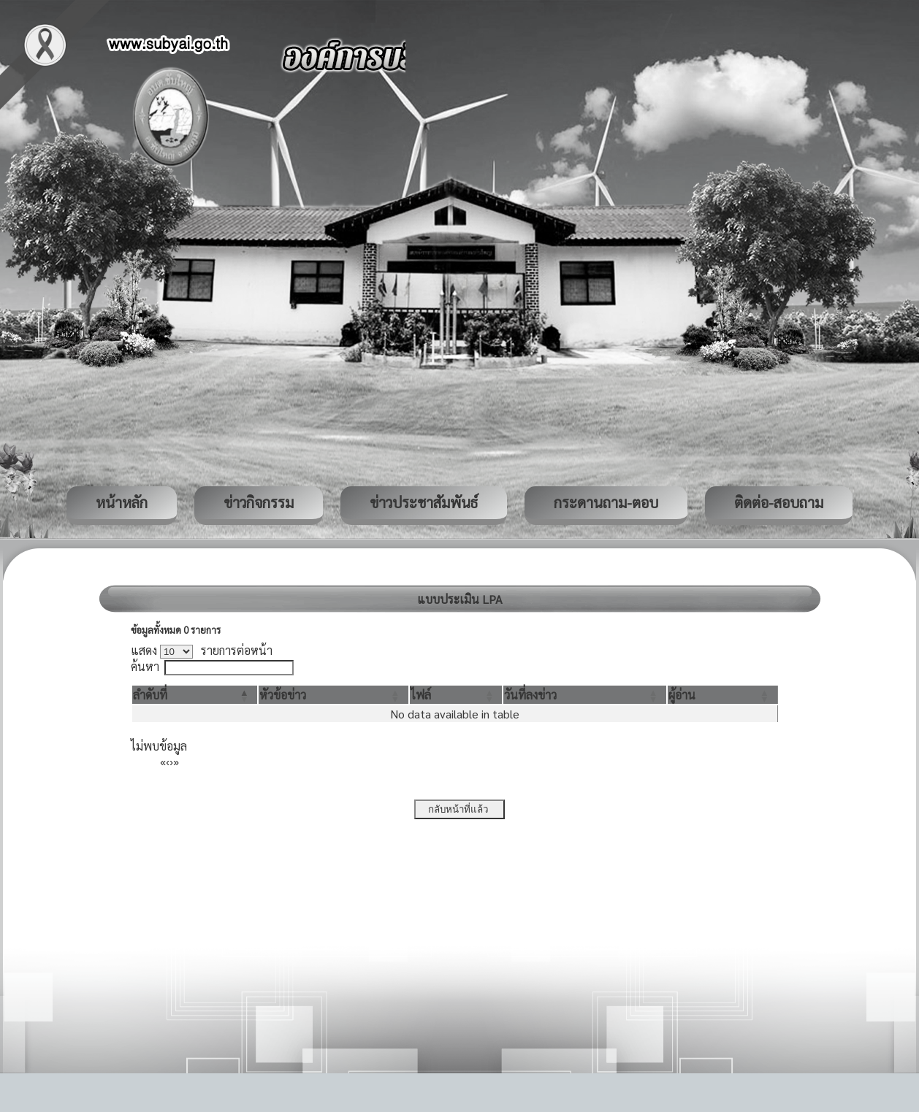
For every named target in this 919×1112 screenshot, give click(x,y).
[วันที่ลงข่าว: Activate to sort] (584, 695)
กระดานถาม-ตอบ (606, 502)
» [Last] (176, 761)
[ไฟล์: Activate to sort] (456, 695)
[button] (150, 694)
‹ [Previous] (167, 761)
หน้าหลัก (122, 502)
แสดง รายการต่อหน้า (201, 650)
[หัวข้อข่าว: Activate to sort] (333, 695)
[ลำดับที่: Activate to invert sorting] (194, 695)
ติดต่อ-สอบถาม (778, 502)
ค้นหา (145, 666)
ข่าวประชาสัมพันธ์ (424, 502)
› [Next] (171, 761)
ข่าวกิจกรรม (259, 502)
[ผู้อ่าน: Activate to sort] (723, 695)
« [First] (163, 761)
